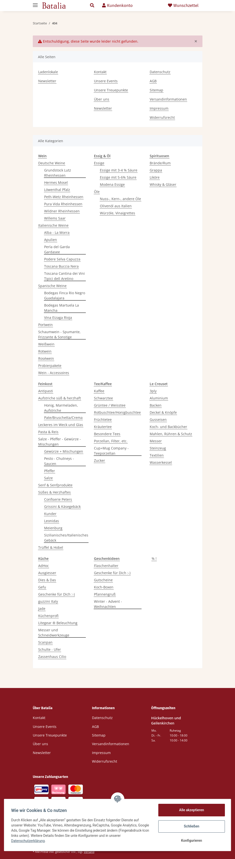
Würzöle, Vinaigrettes (117, 213)
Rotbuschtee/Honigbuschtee (117, 412)
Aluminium (159, 398)
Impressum (159, 108)
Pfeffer (49, 470)
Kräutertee (103, 426)
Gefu (42, 587)
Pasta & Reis (48, 432)
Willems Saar (55, 218)
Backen (156, 405)
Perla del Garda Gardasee (57, 249)
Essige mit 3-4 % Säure (118, 170)
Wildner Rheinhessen (62, 211)
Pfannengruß (105, 594)
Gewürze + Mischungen (63, 451)
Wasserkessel (161, 462)
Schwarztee (103, 398)
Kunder (50, 513)
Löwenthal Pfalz (57, 189)
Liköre (155, 177)
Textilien (157, 455)
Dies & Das (47, 580)
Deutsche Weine (51, 163)
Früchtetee (103, 419)
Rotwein (45, 351)
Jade (41, 608)
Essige (99, 163)
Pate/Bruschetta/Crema (63, 417)
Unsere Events (106, 81)
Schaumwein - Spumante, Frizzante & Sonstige (59, 334)
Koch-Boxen (103, 587)
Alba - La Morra (57, 232)
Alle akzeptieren (190, 810)
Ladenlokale (48, 71)
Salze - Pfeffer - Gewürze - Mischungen (59, 442)
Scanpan (45, 642)
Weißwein (46, 344)
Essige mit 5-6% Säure (118, 177)
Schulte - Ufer (49, 649)
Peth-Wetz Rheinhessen (63, 196)
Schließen (191, 826)
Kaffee (99, 391)
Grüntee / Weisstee (110, 405)
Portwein (45, 324)
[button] (92, 5)
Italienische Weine (53, 225)
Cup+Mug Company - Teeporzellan (111, 451)
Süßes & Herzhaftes (54, 492)
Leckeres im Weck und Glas (60, 424)
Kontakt (100, 71)
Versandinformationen (168, 99)
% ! (154, 558)
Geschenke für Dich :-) (56, 594)
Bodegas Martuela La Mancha (61, 308)
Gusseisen (158, 419)
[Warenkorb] (150, 5)
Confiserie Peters (58, 499)
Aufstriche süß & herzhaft (59, 398)
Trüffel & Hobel (50, 547)
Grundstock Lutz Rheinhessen (57, 173)
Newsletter (47, 81)
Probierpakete (49, 365)
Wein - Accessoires (53, 372)
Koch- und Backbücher (168, 426)
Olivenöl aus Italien (116, 206)
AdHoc (43, 565)
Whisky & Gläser (163, 184)
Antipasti (45, 391)
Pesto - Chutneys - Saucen (59, 461)
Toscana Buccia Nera (61, 266)
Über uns (101, 99)
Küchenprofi (48, 615)
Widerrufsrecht (162, 117)
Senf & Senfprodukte (55, 485)
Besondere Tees (107, 433)
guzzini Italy (48, 601)
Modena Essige (112, 184)
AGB (153, 81)
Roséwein (46, 358)
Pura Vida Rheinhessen (63, 204)
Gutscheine (103, 580)
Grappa (156, 170)
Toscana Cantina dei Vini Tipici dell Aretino (64, 276)
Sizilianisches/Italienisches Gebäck (66, 538)
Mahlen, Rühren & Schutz (171, 433)
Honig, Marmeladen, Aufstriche (61, 408)
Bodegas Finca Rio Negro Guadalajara (64, 295)
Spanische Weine (52, 285)
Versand (89, 852)
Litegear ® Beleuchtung (57, 622)
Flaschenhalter (106, 565)
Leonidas (51, 520)
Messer (156, 441)
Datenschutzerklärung (41, 841)
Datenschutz (160, 71)
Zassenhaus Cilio (52, 656)
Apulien (50, 239)
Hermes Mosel (56, 182)
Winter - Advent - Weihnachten (108, 604)
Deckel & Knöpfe (163, 412)
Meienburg (53, 528)
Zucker (99, 460)
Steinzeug (158, 448)
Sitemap (156, 90)
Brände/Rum (160, 163)
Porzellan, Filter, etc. (110, 441)
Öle (97, 191)
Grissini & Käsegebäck (62, 506)
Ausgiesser (47, 572)
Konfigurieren (190, 840)
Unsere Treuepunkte (111, 90)
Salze (48, 478)
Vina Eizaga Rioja (58, 317)
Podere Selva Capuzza (62, 259)
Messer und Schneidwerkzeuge (53, 632)
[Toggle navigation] (35, 3)
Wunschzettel (183, 5)
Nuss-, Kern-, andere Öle (120, 198)
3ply (153, 391)
